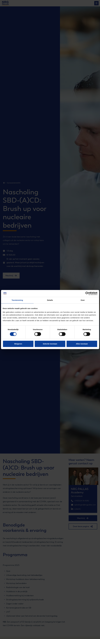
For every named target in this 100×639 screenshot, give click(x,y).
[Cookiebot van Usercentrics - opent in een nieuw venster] (87, 293)
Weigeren (18, 344)
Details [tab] (50, 300)
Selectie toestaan (50, 344)
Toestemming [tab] (17, 300)
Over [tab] (83, 300)
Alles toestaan (82, 344)
